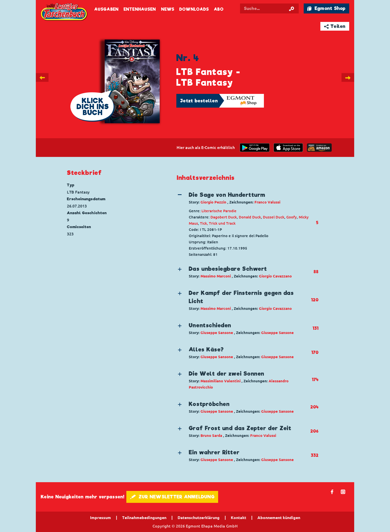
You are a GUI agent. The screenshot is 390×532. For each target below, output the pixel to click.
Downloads (194, 9)
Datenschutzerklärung (199, 517)
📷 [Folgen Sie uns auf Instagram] (343, 491)
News (167, 9)
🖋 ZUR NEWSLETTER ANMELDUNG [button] (172, 496)
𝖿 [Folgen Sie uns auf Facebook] (332, 491)
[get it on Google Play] (255, 147)
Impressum (100, 517)
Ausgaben (106, 9)
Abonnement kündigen (278, 517)
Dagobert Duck (223, 217)
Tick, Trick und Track (218, 223)
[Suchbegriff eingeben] (275, 8)
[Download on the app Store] (288, 147)
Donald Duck (250, 217)
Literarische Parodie (219, 211)
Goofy (291, 217)
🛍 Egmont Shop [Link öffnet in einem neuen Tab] (326, 8)
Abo (218, 9)
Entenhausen (140, 9)
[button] (243, 198)
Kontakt (238, 517)
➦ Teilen (335, 26)
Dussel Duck (273, 217)
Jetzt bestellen (199, 100)
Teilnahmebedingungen (144, 517)
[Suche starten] (291, 8)
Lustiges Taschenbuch (64, 12)
